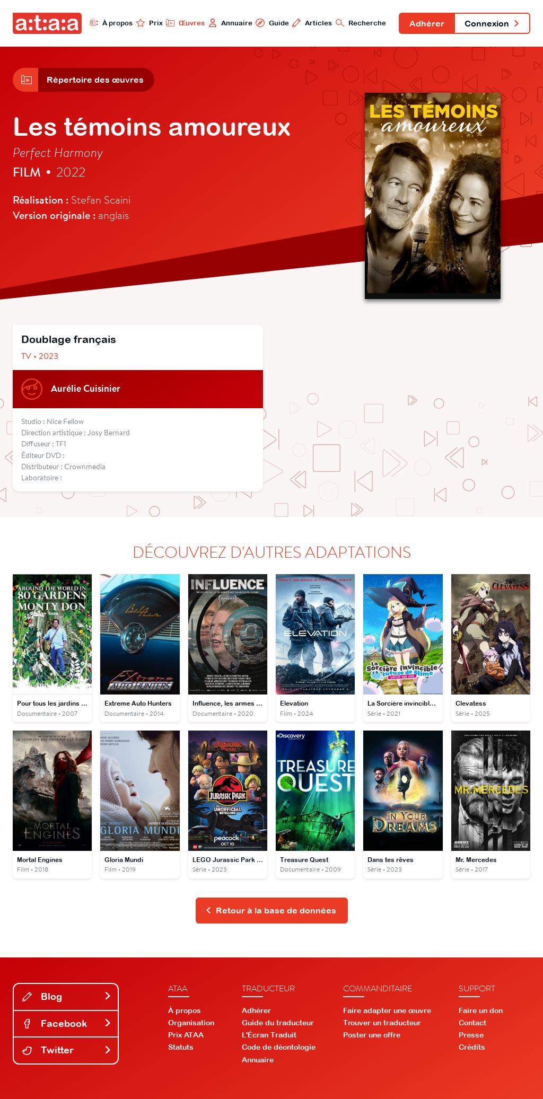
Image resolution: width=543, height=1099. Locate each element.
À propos (111, 23)
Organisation (191, 1022)
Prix (149, 23)
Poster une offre (371, 1035)
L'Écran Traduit (269, 1035)
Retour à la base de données (270, 910)
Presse (471, 1035)
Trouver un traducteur (382, 1022)
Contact (472, 1022)
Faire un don (481, 1010)
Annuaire (230, 23)
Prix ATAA (186, 1035)
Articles (312, 23)
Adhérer (426, 23)
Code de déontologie (279, 1047)
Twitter (66, 1050)
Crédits (472, 1047)
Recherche (361, 23)
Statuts (181, 1047)
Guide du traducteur (278, 1022)
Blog (66, 996)
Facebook (66, 1023)
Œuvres (185, 23)
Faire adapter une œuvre (387, 1010)
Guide (272, 23)
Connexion (492, 23)
